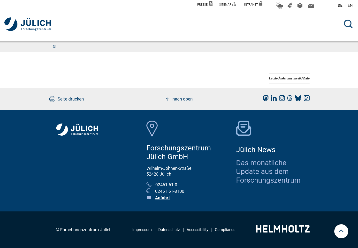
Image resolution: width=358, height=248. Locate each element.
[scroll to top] (341, 231)
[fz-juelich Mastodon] (264, 99)
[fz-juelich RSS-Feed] (305, 99)
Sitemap (227, 4)
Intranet (253, 3)
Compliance (225, 229)
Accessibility (197, 229)
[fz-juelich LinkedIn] (272, 99)
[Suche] (348, 24)
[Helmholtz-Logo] (283, 230)
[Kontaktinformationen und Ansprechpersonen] (310, 6)
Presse (205, 3)
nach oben (178, 99)
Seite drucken (66, 99)
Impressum (142, 229)
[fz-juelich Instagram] (281, 99)
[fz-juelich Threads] (288, 99)
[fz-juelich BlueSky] (296, 99)
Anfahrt (162, 197)
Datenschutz (169, 229)
